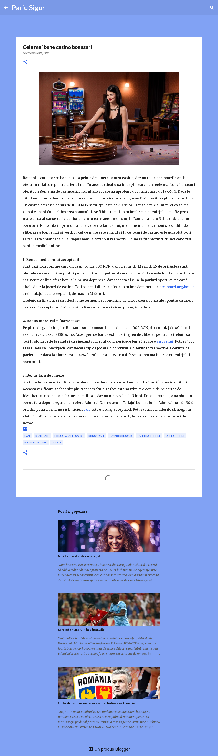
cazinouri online (149, 436)
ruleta (56, 442)
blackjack (42, 436)
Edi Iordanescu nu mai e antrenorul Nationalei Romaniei (97, 703)
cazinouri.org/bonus (177, 287)
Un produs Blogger (109, 749)
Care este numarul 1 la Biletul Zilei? (82, 629)
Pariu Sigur (28, 7)
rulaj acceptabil (35, 442)
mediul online (175, 436)
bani (27, 436)
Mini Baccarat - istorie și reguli (79, 556)
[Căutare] (212, 8)
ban (86, 409)
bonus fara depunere (68, 436)
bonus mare (96, 436)
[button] (25, 62)
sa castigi (165, 341)
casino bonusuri (121, 436)
